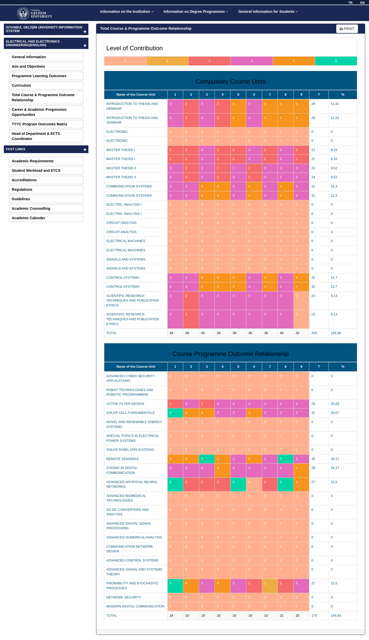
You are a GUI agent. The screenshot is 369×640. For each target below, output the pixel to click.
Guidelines (21, 199)
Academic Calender (28, 218)
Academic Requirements (33, 161)
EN (362, 3)
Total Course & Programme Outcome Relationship (43, 97)
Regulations (22, 189)
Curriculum (21, 85)
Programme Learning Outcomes (39, 76)
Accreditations (24, 180)
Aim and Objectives (28, 66)
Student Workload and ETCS (36, 170)
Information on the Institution (126, 11)
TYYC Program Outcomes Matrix (39, 124)
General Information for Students (268, 11)
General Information (29, 57)
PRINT (347, 29)
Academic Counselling (31, 208)
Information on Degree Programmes (196, 11)
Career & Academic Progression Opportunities (39, 112)
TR (350, 3)
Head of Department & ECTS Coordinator (36, 136)
